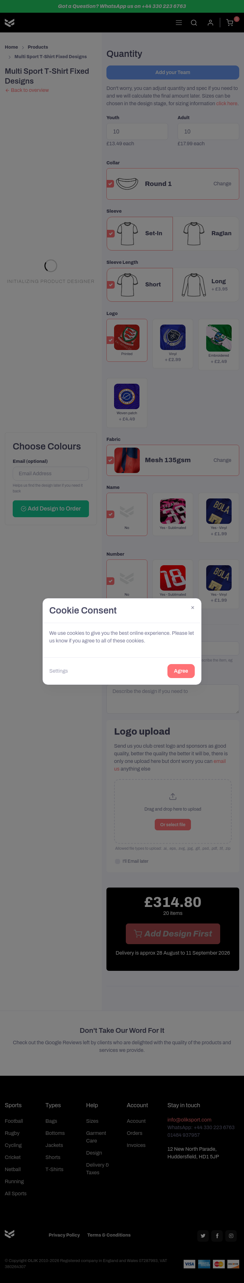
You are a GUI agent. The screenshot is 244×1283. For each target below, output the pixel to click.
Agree (181, 671)
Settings (58, 671)
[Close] (192, 607)
